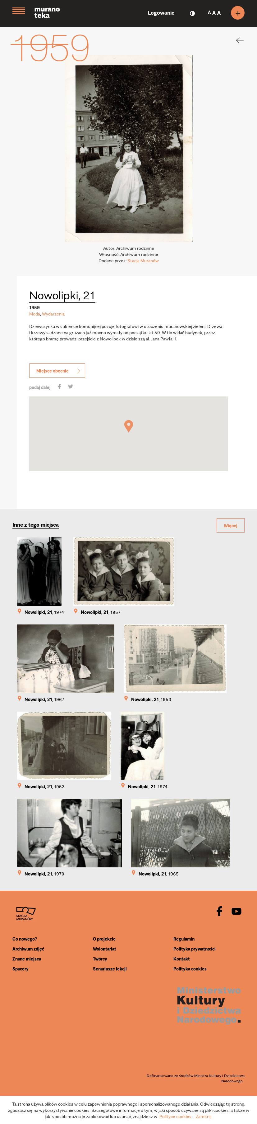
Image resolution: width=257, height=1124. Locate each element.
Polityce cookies (175, 1116)
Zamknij (203, 1116)
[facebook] (219, 912)
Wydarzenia (53, 314)
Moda (34, 314)
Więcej (230, 525)
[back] (236, 40)
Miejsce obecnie (58, 371)
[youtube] (236, 912)
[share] (59, 387)
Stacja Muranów (143, 260)
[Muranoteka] (52, 13)
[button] (128, 426)
